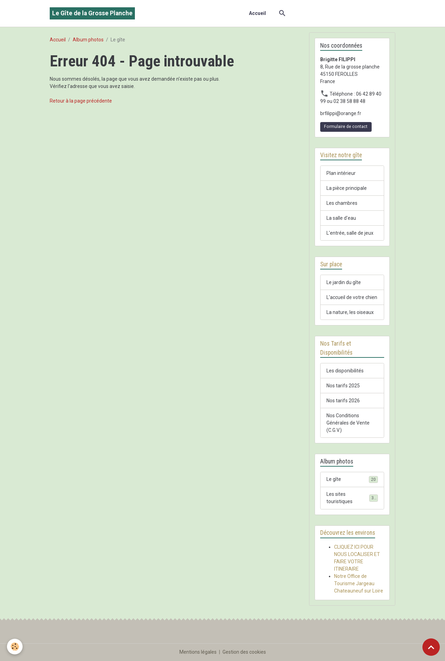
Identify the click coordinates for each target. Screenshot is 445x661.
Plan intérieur (341, 173)
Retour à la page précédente (81, 101)
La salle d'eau (341, 218)
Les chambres (341, 203)
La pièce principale (346, 188)
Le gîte (352, 479)
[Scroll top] (431, 647)
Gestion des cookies (244, 652)
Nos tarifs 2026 (343, 400)
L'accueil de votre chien (351, 297)
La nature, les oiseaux (350, 312)
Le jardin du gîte (343, 282)
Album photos (88, 39)
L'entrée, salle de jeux (349, 233)
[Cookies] (15, 646)
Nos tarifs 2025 (343, 385)
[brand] (92, 13)
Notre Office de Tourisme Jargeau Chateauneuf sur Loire (358, 583)
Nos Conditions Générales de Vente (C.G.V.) (348, 423)
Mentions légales (198, 652)
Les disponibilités (345, 370)
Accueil (257, 13)
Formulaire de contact (345, 126)
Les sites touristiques (352, 497)
